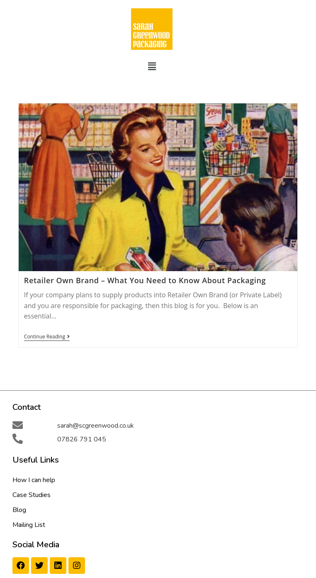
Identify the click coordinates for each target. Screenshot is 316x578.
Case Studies (31, 495)
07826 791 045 (81, 439)
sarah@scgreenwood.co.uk (95, 425)
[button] (152, 66)
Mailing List (28, 524)
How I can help (33, 480)
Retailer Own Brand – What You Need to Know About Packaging (145, 280)
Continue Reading (47, 337)
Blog (19, 509)
